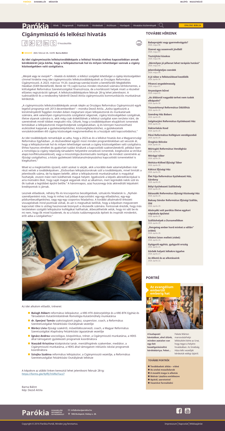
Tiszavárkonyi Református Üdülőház (169, 107)
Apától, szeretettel (160, 379)
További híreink (161, 33)
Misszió (28, 53)
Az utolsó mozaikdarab (162, 369)
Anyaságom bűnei (158, 90)
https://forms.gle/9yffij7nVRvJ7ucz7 (43, 374)
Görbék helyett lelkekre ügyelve (166, 251)
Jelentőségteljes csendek (162, 70)
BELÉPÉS (184, 2)
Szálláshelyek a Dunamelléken (165, 220)
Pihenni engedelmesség (161, 83)
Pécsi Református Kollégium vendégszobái (172, 135)
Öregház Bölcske (157, 141)
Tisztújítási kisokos (159, 56)
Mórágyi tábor (156, 155)
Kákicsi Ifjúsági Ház (159, 169)
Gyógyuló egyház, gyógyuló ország (168, 244)
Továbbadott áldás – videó (164, 366)
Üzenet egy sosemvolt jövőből (165, 49)
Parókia (35, 26)
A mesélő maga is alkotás (164, 373)
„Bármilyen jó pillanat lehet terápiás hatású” (174, 63)
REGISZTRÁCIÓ (196, 2)
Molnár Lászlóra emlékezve (165, 376)
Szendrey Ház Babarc (160, 114)
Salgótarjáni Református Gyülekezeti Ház (171, 121)
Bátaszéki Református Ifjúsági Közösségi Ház (174, 193)
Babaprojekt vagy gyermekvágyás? (168, 42)
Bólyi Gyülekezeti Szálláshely (164, 186)
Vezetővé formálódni (161, 382)
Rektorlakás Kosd (158, 128)
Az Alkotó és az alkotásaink (164, 258)
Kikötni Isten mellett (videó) (164, 237)
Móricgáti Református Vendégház (167, 148)
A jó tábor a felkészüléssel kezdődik (168, 76)
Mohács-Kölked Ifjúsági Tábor (165, 162)
